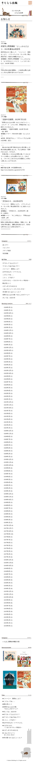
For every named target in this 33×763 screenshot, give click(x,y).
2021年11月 (7, 405)
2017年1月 (7, 557)
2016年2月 (7, 585)
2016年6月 (7, 577)
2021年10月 (7, 407)
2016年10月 (7, 565)
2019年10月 (7, 465)
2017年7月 (7, 539)
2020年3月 (7, 451)
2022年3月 (7, 393)
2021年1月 (7, 428)
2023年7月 (7, 356)
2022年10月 (7, 373)
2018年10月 (7, 499)
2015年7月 (7, 605)
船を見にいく (7, 283)
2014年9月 (7, 626)
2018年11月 (7, 496)
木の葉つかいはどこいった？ (12, 292)
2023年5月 (7, 359)
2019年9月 (7, 468)
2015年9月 (7, 600)
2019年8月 (7, 471)
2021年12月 (7, 402)
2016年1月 (7, 588)
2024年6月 (7, 342)
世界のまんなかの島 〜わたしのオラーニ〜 (16, 294)
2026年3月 (7, 307)
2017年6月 (7, 542)
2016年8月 (7, 571)
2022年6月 (7, 385)
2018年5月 (7, 514)
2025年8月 (7, 316)
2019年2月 (7, 488)
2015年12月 (7, 591)
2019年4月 (7, 482)
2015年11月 (7, 594)
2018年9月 (7, 502)
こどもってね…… (8, 274)
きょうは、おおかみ (9, 297)
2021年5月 (7, 416)
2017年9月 (7, 534)
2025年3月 (7, 324)
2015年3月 (7, 617)
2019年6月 (7, 476)
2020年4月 (7, 448)
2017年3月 (7, 551)
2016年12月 (7, 560)
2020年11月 (7, 433)
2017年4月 (7, 548)
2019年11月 (7, 462)
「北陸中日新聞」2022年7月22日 (13, 119)
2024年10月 (7, 333)
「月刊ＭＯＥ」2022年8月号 (12, 201)
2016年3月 (7, 582)
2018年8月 (7, 505)
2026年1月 (7, 310)
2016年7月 (7, 574)
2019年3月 (7, 485)
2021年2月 (7, 425)
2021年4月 (7, 419)
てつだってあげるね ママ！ (11, 266)
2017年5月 (7, 545)
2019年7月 (7, 473)
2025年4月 (7, 321)
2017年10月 (7, 531)
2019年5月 (7, 479)
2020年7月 (7, 439)
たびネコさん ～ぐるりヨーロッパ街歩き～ (16, 280)
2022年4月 (7, 390)
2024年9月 (7, 336)
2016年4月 (7, 580)
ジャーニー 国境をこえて (11, 269)
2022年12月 (7, 370)
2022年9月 (7, 376)
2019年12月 (7, 459)
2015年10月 (7, 597)
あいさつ (5, 245)
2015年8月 (7, 603)
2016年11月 (7, 562)
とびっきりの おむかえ (10, 286)
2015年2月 (7, 620)
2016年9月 (7, 568)
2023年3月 (7, 362)
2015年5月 (7, 611)
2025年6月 (7, 319)
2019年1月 (7, 491)
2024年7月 (7, 339)
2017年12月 (7, 525)
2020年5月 (7, 445)
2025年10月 (7, 313)
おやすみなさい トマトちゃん (12, 272)
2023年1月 (7, 367)
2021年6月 (7, 413)
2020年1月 (7, 456)
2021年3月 (7, 422)
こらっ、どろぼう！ (9, 277)
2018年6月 (7, 511)
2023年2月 (7, 364)
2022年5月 (7, 387)
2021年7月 (7, 410)
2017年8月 (7, 537)
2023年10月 (7, 350)
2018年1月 (7, 522)
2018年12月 (7, 494)
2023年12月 (7, 347)
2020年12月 (7, 430)
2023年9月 (7, 353)
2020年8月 (7, 436)
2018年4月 (7, 517)
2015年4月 (7, 614)
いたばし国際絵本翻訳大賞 (11, 641)
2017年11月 (7, 528)
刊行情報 (5, 253)
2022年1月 (7, 399)
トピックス (6, 247)
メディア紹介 (7, 250)
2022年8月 (7, 379)
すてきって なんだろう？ (10, 263)
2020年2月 (7, 453)
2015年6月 (7, 608)
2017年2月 (7, 554)
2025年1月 (7, 327)
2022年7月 (7, 382)
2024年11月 (7, 330)
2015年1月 (7, 623)
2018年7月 (7, 508)
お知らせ (5, 19)
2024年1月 (7, 344)
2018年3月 (7, 519)
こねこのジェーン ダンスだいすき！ (14, 289)
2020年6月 (7, 442)
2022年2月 (7, 396)
